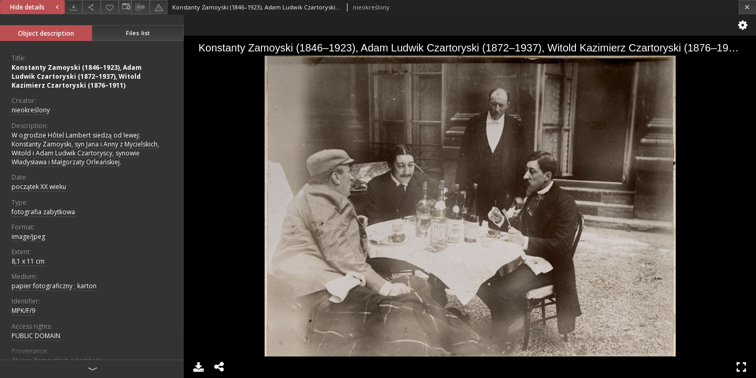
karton (87, 285)
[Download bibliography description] (140, 7)
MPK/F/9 (23, 310)
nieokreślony (31, 110)
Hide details (35, 7)
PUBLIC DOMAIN (36, 335)
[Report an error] (158, 7)
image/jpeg (28, 236)
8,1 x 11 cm (28, 261)
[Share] (91, 7)
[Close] (747, 7)
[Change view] (125, 7)
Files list (138, 33)
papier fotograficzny (42, 285)
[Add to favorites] (110, 7)
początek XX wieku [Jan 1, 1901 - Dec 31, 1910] (39, 186)
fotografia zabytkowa (43, 211)
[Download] (73, 7)
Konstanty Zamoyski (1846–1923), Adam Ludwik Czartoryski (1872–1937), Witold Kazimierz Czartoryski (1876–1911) (77, 76)
